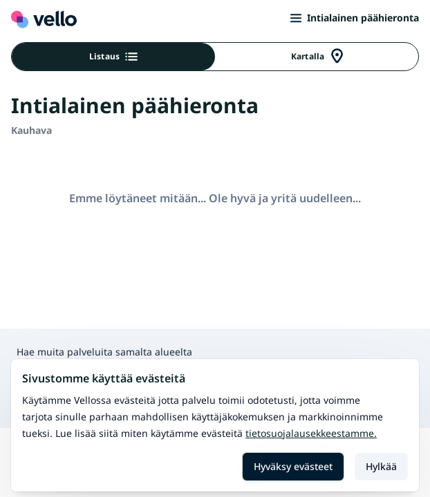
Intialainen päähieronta (354, 17)
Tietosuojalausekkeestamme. (311, 433)
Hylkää (381, 466)
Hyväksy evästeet (293, 466)
